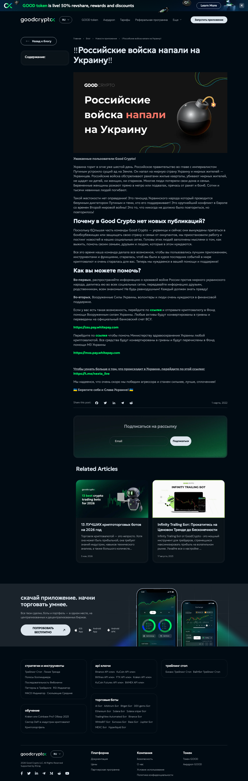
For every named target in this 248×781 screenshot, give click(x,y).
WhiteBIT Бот (102, 721)
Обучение (32, 710)
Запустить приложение (209, 19)
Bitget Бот (126, 705)
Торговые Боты (106, 700)
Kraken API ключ (142, 677)
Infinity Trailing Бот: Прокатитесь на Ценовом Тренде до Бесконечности (187, 527)
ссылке (156, 310)
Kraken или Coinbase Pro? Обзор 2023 (47, 716)
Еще (175, 20)
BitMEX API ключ (134, 682)
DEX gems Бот (142, 705)
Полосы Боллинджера (37, 677)
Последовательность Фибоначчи (43, 682)
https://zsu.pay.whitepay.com (95, 327)
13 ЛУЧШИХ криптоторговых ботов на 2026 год (111, 527)
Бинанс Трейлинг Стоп (178, 671)
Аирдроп (109, 20)
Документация (99, 759)
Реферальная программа (151, 20)
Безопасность (145, 759)
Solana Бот (119, 711)
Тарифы (125, 20)
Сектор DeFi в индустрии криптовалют (47, 721)
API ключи (103, 666)
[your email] (139, 441)
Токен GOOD (190, 759)
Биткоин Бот (119, 721)
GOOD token (90, 20)
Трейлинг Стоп (33, 671)
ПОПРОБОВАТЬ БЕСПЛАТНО (43, 630)
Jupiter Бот (146, 721)
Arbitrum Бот (111, 705)
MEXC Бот (101, 727)
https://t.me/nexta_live (91, 374)
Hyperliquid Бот (117, 727)
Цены (94, 764)
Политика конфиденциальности (155, 775)
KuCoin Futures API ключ (109, 682)
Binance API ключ (105, 671)
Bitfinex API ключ (104, 677)
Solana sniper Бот (136, 711)
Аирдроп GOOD (192, 764)
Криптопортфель (35, 727)
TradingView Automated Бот (111, 716)
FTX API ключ (123, 677)
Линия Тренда (52, 671)
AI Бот (98, 705)
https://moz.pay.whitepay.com (96, 353)
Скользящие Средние (60, 693)
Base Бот (133, 721)
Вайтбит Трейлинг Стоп (206, 671)
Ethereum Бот (103, 711)
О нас (140, 764)
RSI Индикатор (61, 687)
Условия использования (150, 769)
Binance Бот (135, 716)
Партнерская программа (105, 769)
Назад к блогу (41, 41)
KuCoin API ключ (125, 671)
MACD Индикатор (35, 693)
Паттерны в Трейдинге (38, 687)
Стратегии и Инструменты (44, 666)
